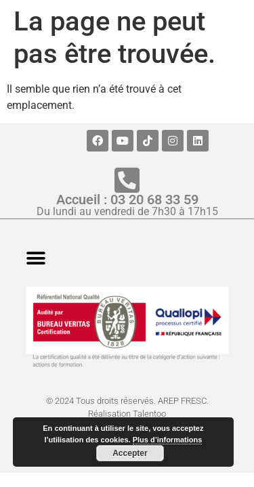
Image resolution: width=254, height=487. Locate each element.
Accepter (129, 453)
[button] (35, 258)
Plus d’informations (168, 440)
